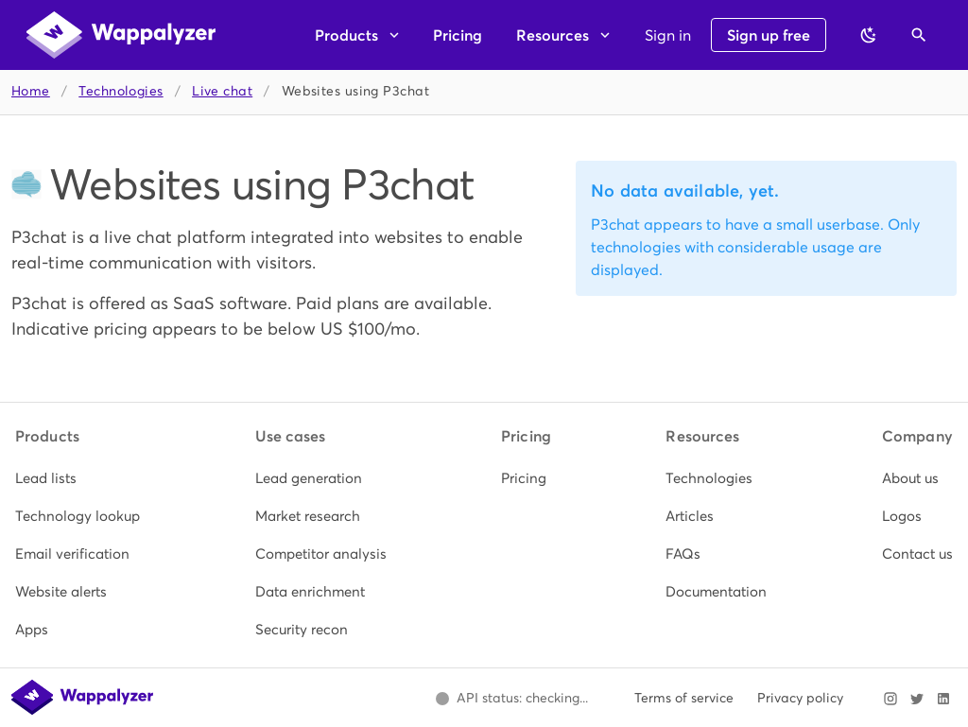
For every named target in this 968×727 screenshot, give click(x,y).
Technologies (120, 91)
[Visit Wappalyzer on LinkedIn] (943, 698)
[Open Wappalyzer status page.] (511, 698)
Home (30, 91)
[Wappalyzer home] (121, 35)
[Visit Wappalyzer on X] (917, 698)
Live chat (222, 91)
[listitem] (77, 478)
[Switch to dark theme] (868, 35)
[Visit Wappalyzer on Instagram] (890, 698)
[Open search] (919, 35)
